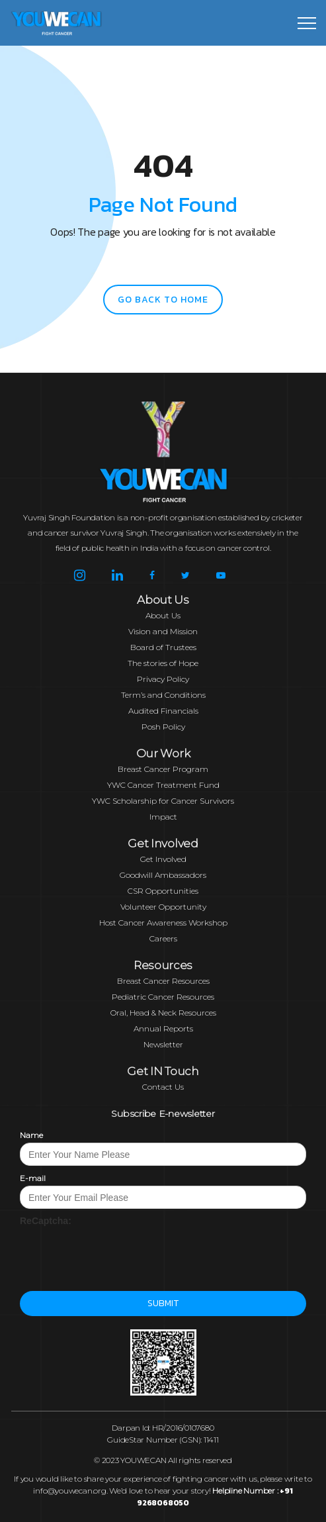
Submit (163, 1303)
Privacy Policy (163, 679)
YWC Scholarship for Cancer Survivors (163, 801)
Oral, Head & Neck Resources (163, 1013)
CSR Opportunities (163, 891)
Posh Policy (163, 727)
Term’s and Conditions (163, 695)
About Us (163, 615)
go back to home (163, 300)
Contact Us (163, 1087)
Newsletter (163, 1044)
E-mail (33, 1178)
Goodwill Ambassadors (163, 875)
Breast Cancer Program (163, 769)
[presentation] (120, 1253)
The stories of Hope (163, 663)
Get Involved (163, 859)
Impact (163, 817)
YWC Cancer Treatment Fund (163, 785)
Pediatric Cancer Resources (163, 997)
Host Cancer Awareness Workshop (163, 922)
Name (31, 1135)
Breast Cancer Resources (163, 981)
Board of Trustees (163, 647)
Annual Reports (163, 1028)
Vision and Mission (163, 631)
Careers (163, 938)
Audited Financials (163, 711)
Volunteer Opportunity (163, 907)
